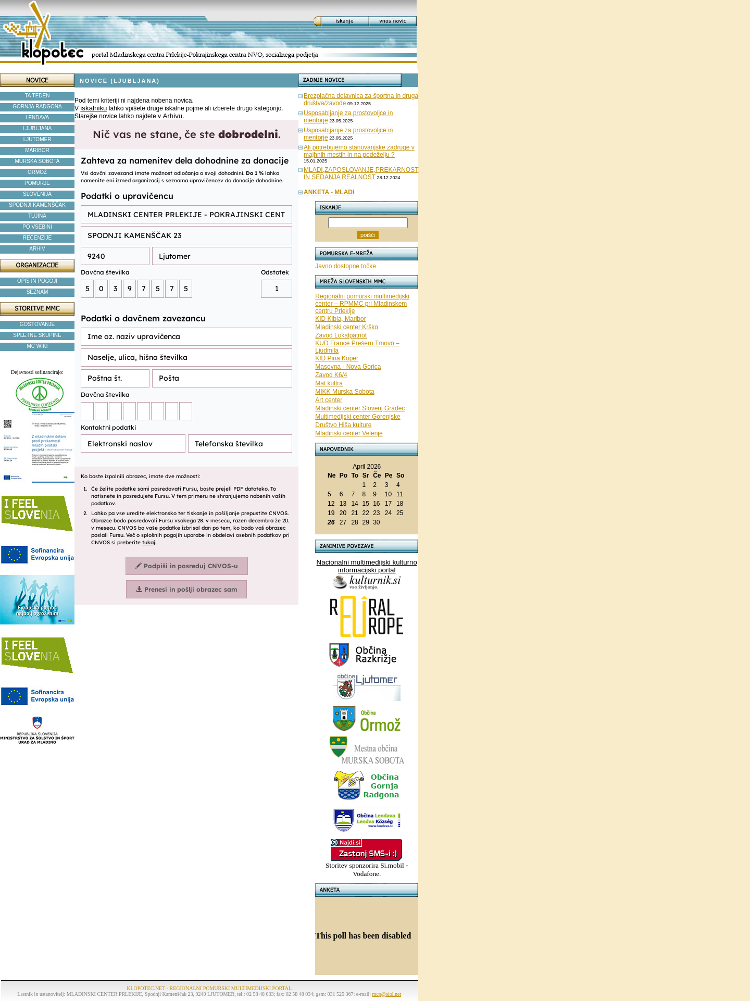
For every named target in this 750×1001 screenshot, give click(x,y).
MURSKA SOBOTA (37, 161)
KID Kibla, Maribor (340, 318)
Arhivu (172, 116)
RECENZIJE (37, 238)
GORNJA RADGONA (36, 106)
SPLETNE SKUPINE (37, 335)
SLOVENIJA (37, 194)
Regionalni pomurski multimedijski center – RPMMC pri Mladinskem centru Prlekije (362, 304)
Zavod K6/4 (331, 375)
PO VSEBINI (37, 227)
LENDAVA (37, 117)
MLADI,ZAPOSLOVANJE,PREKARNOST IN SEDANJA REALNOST (361, 173)
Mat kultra (329, 383)
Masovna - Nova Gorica (348, 366)
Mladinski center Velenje (348, 433)
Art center (328, 400)
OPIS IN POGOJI (37, 281)
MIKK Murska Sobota (344, 391)
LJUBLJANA (37, 128)
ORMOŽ (37, 172)
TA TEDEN (37, 95)
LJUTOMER (37, 139)
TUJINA (37, 216)
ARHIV (37, 249)
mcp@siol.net (387, 994)
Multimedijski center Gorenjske (357, 416)
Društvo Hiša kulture (343, 425)
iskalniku (93, 108)
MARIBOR (37, 150)
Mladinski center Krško (346, 327)
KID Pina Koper (336, 358)
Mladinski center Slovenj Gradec (360, 408)
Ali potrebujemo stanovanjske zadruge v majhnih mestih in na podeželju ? (359, 151)
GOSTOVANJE (37, 324)
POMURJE (37, 183)
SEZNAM (37, 292)
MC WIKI (37, 346)
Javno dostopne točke (345, 266)
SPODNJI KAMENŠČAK (37, 205)
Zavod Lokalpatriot (341, 335)
